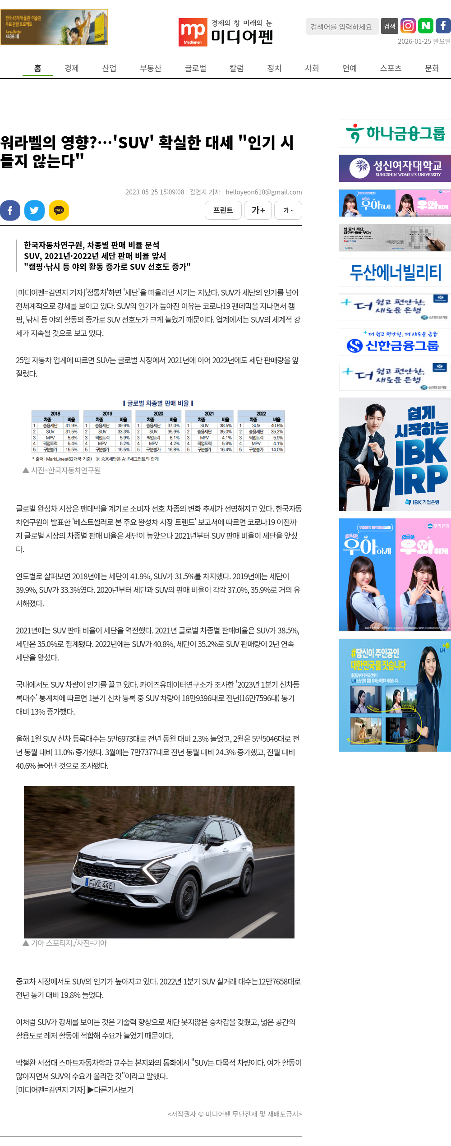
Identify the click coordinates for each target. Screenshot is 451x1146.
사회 (312, 68)
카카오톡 (59, 210)
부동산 (151, 68)
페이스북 (10, 210)
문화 (432, 68)
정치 (274, 68)
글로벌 (195, 68)
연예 (349, 68)
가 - (288, 210)
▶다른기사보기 (110, 1089)
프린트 (223, 209)
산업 (109, 68)
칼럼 (237, 68)
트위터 (34, 210)
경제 (71, 68)
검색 (390, 26)
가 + (258, 209)
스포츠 (391, 68)
